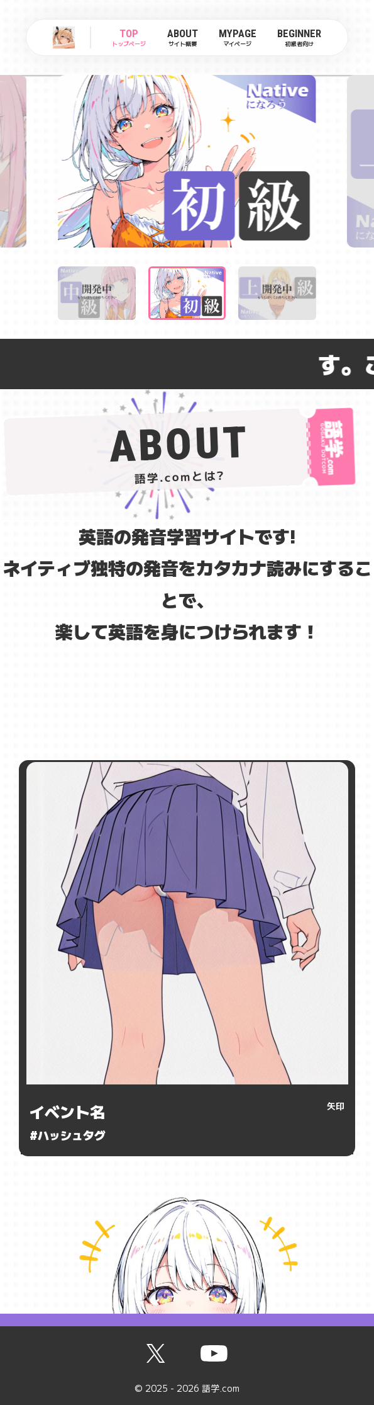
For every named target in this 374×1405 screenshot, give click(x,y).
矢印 (335, 1106)
